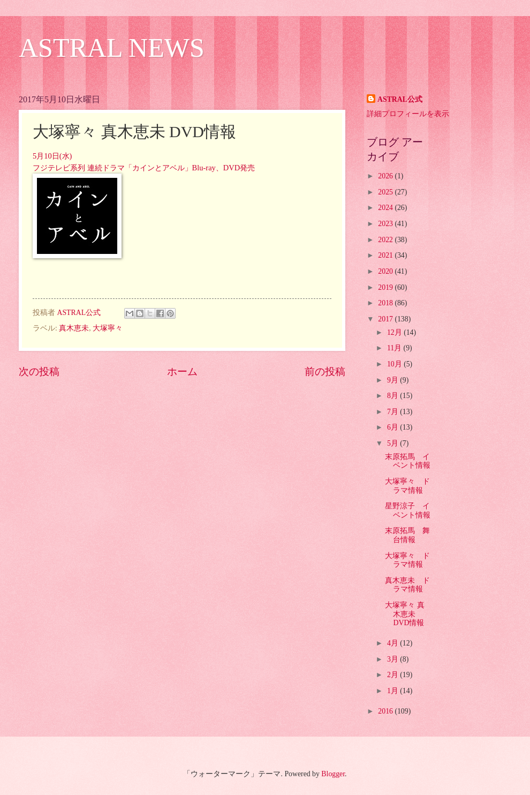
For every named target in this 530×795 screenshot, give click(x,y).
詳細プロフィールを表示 (408, 114)
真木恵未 (74, 328)
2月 (393, 675)
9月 (393, 380)
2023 (386, 224)
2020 (386, 271)
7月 (393, 412)
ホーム (182, 371)
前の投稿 (325, 371)
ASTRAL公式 (399, 99)
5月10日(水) (52, 156)
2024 (386, 208)
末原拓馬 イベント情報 (407, 461)
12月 (395, 332)
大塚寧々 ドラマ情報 (407, 485)
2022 (386, 240)
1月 (393, 691)
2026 (386, 176)
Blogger (333, 774)
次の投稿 (39, 371)
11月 (395, 348)
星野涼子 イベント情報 (407, 510)
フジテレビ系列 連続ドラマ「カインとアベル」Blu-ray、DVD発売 (144, 167)
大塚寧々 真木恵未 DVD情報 (404, 614)
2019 (386, 287)
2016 (386, 711)
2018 (386, 303)
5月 (393, 443)
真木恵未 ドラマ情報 (407, 585)
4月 (393, 643)
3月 (393, 659)
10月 (395, 364)
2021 (386, 255)
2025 (386, 192)
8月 (393, 396)
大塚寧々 (108, 328)
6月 (393, 427)
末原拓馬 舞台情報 (407, 535)
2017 (386, 319)
